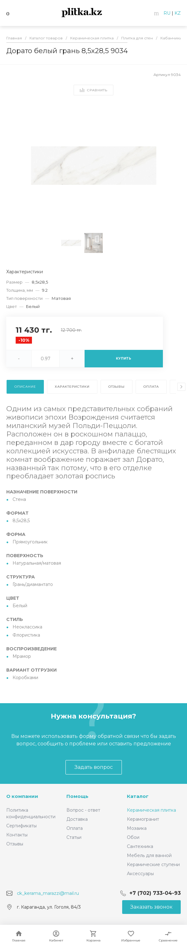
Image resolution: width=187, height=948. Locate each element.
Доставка (77, 819)
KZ (177, 13)
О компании (22, 796)
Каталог (137, 796)
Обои (133, 837)
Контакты (17, 835)
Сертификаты (21, 826)
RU (167, 13)
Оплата (74, 828)
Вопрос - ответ (83, 810)
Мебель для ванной (149, 855)
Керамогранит (143, 819)
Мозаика (137, 828)
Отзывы (14, 844)
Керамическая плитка (151, 810)
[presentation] (181, 387)
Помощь (77, 796)
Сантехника (140, 846)
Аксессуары (140, 873)
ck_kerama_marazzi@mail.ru (48, 893)
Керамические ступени (153, 864)
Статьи (73, 837)
